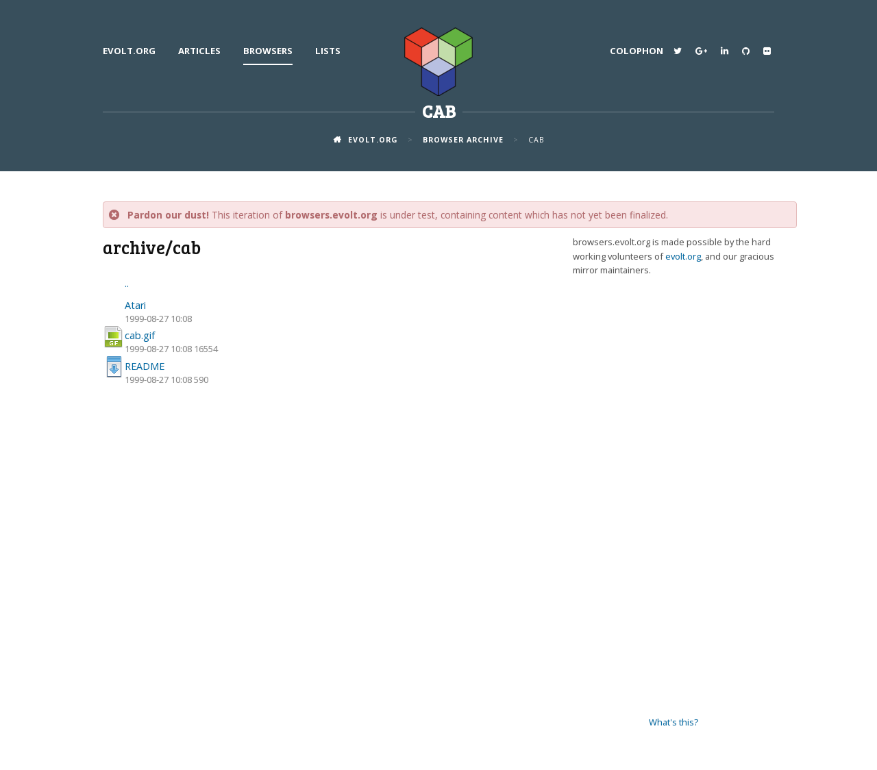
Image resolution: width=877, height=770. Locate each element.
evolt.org (129, 51)
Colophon (636, 51)
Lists (328, 51)
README (144, 366)
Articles (199, 51)
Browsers (268, 51)
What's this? (673, 722)
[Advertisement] (673, 496)
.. (127, 283)
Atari (135, 305)
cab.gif (140, 335)
